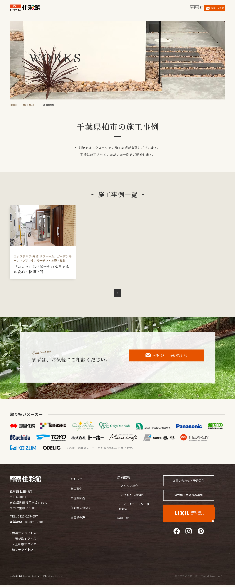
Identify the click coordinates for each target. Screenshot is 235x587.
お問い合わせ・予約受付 (187, 483)
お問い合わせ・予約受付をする (166, 357)
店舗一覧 (123, 514)
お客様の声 (78, 515)
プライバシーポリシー (69, 578)
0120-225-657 (28, 519)
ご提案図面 (78, 497)
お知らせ (77, 480)
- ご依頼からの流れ (130, 494)
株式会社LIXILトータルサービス (30, 578)
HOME (14, 105)
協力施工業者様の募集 (188, 499)
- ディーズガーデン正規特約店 (133, 504)
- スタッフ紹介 (127, 487)
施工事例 (29, 105)
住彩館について (81, 506)
